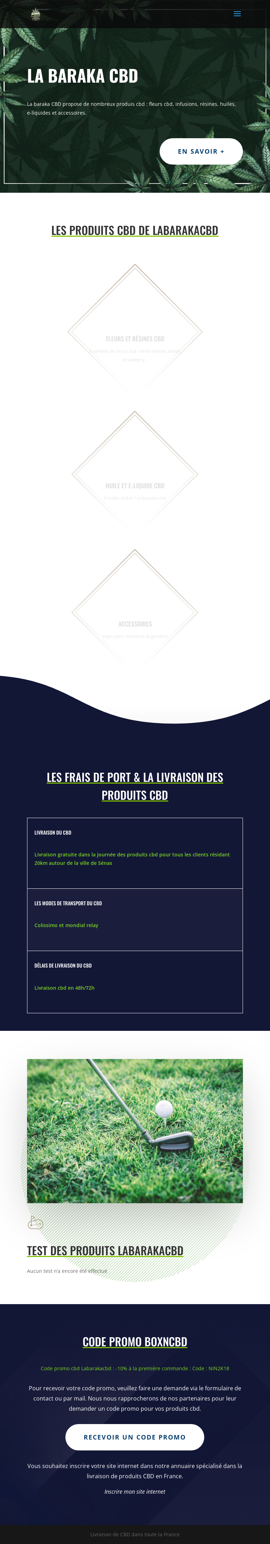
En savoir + (201, 151)
